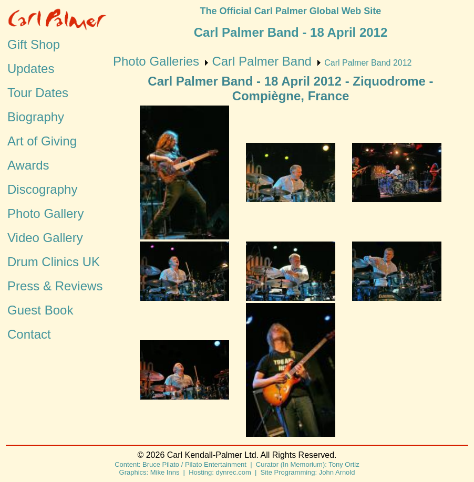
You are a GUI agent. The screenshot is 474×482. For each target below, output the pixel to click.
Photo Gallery (45, 213)
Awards (28, 165)
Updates (30, 68)
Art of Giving (42, 141)
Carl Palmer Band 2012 (367, 62)
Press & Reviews (54, 286)
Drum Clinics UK (53, 262)
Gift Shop (33, 44)
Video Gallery (45, 237)
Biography (35, 117)
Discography (42, 189)
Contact (29, 334)
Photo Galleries (156, 61)
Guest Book (40, 310)
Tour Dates (37, 93)
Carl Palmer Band (261, 61)
